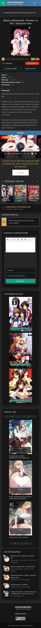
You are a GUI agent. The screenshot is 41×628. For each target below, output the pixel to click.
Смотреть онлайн (11, 69)
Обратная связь (20, 614)
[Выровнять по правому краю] (25, 239)
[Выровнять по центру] (22, 239)
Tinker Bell (13, 80)
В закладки (7, 63)
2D (27, 59)
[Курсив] (11, 239)
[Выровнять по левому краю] (18, 239)
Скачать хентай (30, 69)
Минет (8, 59)
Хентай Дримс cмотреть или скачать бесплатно (21, 13)
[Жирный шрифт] (7, 239)
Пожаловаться (32, 63)
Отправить (20, 281)
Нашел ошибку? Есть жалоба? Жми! (18, 207)
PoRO (9, 77)
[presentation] (33, 181)
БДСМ (23, 59)
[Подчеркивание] (14, 239)
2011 (12, 85)
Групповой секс (15, 59)
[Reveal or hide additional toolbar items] (29, 239)
